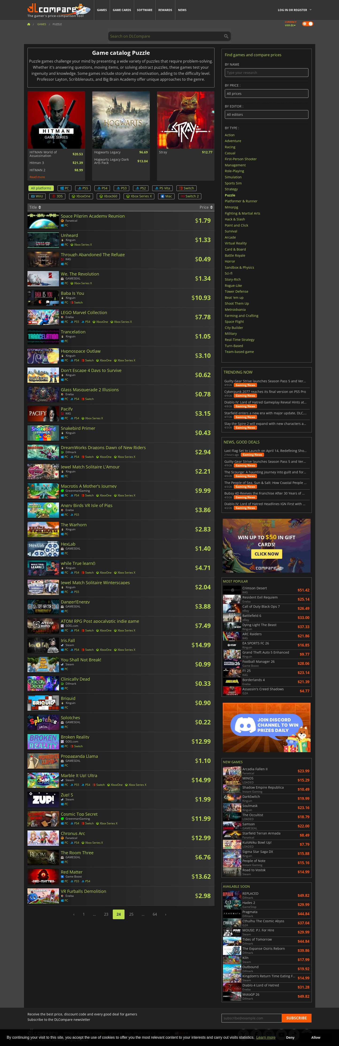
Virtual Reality (236, 243)
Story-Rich (233, 279)
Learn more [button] (266, 1037)
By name (266, 70)
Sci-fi (228, 273)
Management (235, 165)
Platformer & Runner (241, 201)
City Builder (234, 327)
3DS (57, 196)
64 (155, 914)
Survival (231, 231)
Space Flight (234, 321)
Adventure (233, 141)
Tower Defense (236, 291)
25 (131, 914)
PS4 (102, 188)
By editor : (266, 111)
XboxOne (81, 196)
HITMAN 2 (37, 170)
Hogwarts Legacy (107, 152)
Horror (230, 261)
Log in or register (292, 10)
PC (64, 188)
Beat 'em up (234, 297)
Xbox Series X (139, 196)
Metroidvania (235, 309)
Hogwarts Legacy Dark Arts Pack (111, 161)
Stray (163, 152)
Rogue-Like (233, 285)
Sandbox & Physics (239, 267)
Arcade (230, 237)
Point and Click (236, 225)
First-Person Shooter (241, 159)
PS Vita (162, 188)
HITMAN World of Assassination (43, 154)
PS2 (141, 188)
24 (119, 914)
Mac (166, 196)
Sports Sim (233, 183)
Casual (230, 153)
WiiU (37, 196)
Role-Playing (234, 171)
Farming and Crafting (241, 315)
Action (230, 134)
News (182, 10)
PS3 (121, 188)
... (94, 914)
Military (231, 333)
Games (102, 10)
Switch (186, 188)
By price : (266, 91)
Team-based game (239, 351)
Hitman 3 (37, 162)
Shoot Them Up (237, 303)
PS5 (83, 188)
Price (206, 207)
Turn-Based (234, 345)
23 (106, 914)
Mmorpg (231, 207)
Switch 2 (190, 196)
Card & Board (235, 249)
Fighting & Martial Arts (242, 213)
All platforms (41, 188)
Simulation (233, 177)
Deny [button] (290, 1037)
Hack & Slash (235, 219)
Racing (230, 147)
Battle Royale (235, 255)
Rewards (165, 10)
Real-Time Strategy (239, 339)
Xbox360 (108, 196)
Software (144, 10)
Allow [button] (315, 1037)
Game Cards (122, 10)
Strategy (231, 189)
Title (35, 207)
